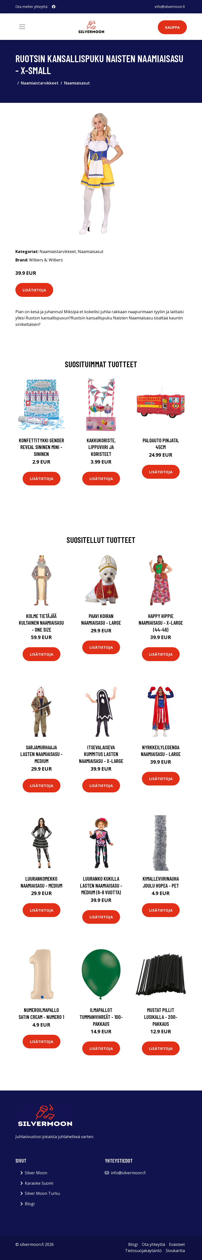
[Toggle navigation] (22, 26)
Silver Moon (36, 1173)
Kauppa (172, 27)
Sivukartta (175, 1250)
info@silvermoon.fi (170, 6)
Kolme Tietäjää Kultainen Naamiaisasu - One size (41, 623)
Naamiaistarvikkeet (40, 83)
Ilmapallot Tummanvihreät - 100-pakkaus (101, 1017)
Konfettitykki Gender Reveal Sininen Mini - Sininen (41, 447)
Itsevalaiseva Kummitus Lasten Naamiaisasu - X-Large (101, 754)
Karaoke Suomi (39, 1183)
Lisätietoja (34, 289)
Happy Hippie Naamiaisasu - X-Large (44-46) (161, 623)
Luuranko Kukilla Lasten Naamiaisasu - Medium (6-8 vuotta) (101, 885)
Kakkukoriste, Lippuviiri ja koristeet (101, 447)
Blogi (30, 1203)
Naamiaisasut (77, 83)
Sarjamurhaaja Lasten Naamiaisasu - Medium (41, 754)
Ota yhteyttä (153, 1244)
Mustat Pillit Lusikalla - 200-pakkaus (160, 1017)
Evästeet (177, 1244)
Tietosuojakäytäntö (143, 1250)
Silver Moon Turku (42, 1193)
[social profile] (53, 6)
